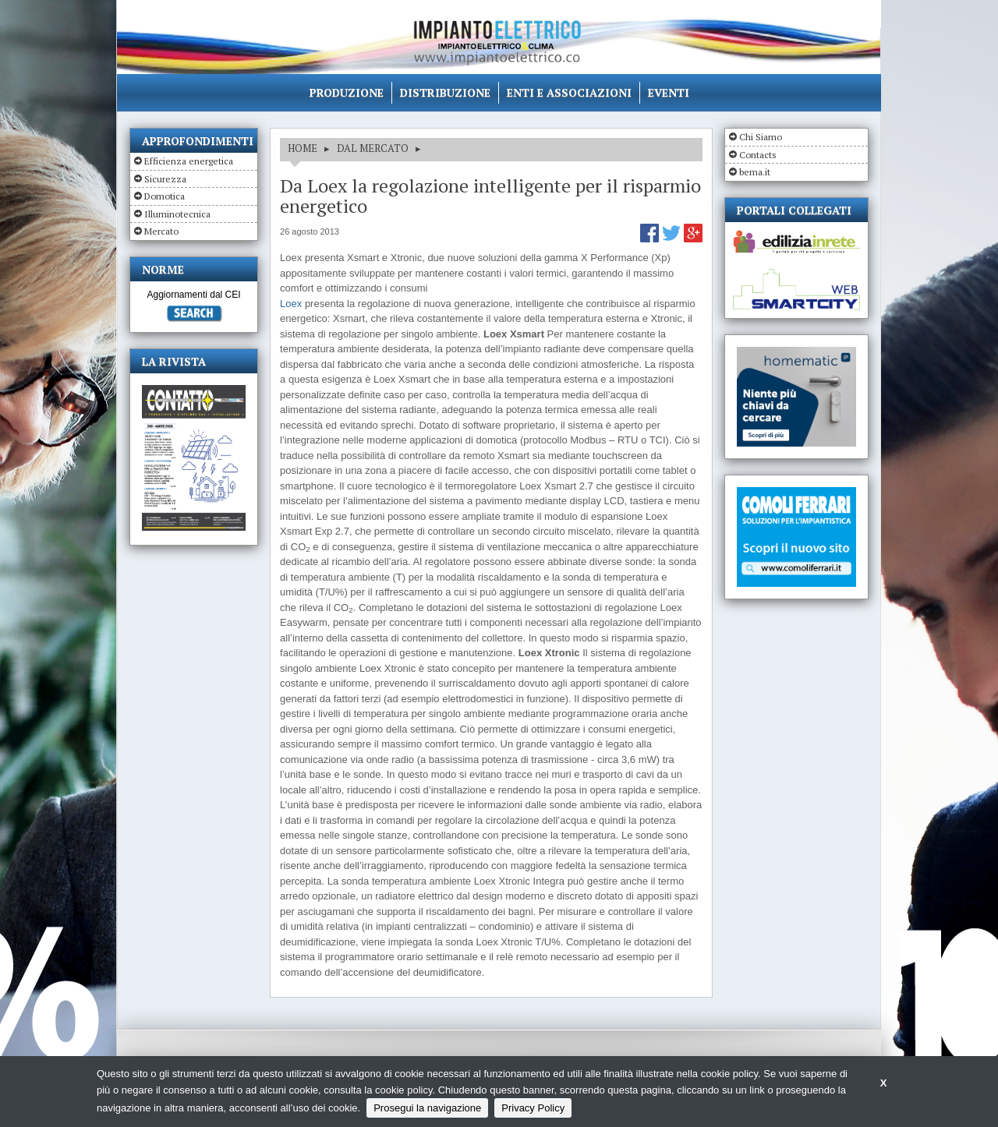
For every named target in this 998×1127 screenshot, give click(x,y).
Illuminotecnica (177, 214)
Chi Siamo (760, 137)
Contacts (758, 155)
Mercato (161, 231)
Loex (291, 303)
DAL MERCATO (373, 148)
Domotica (164, 196)
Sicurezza (165, 179)
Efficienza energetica (188, 161)
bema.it (754, 172)
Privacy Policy (532, 1108)
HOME (302, 148)
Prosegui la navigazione (427, 1108)
